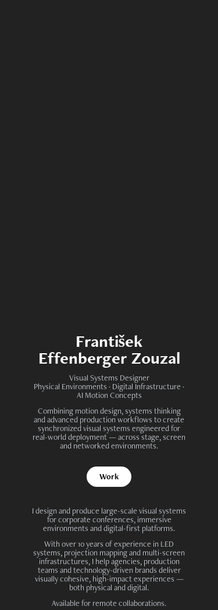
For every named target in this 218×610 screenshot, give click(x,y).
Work (109, 476)
